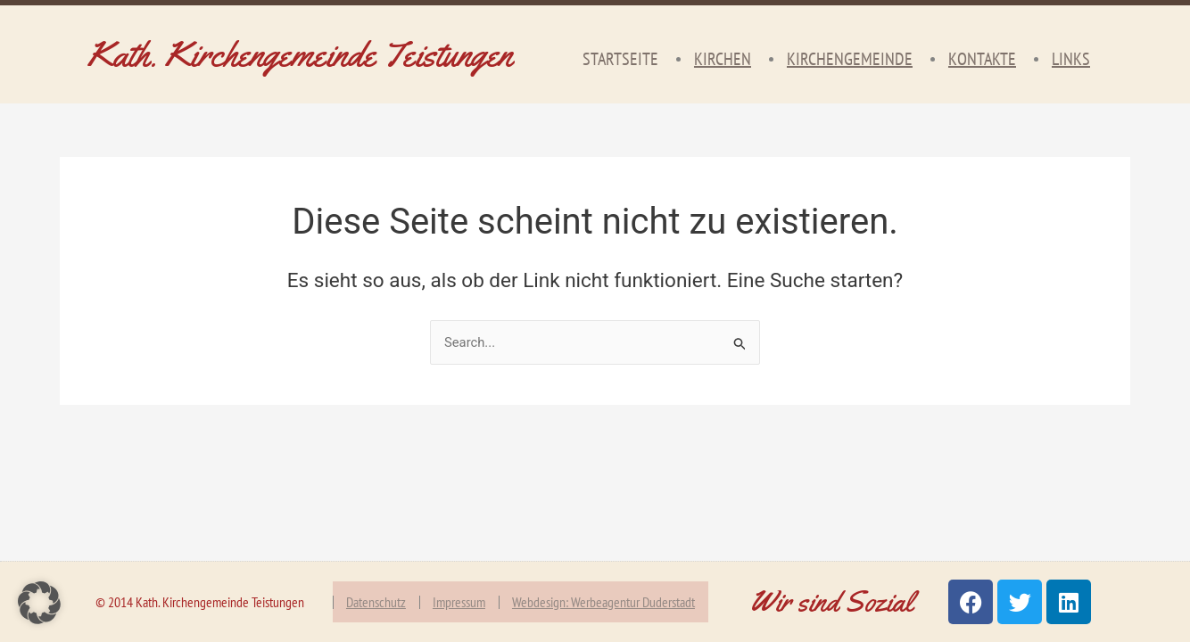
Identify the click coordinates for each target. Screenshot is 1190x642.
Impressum (459, 602)
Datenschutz (376, 602)
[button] (39, 603)
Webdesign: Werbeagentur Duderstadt (603, 602)
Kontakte (982, 58)
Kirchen (722, 58)
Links (1071, 58)
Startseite (620, 58)
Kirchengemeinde (850, 58)
